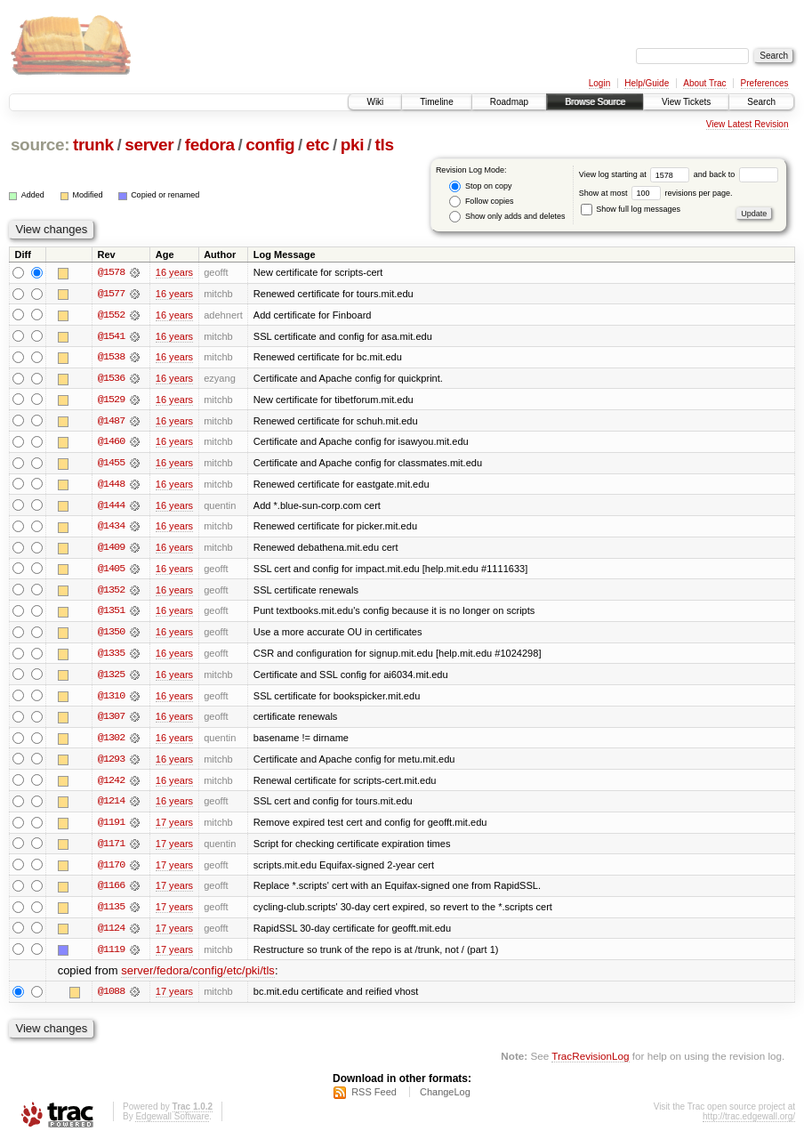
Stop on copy (480, 186)
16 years (174, 272)
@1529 (111, 400)
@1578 (111, 272)
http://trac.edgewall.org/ (749, 1123)
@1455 (111, 464)
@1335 (111, 657)
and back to (736, 174)
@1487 (111, 422)
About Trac (704, 83)
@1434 (111, 528)
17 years (174, 827)
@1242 (111, 785)
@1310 (111, 699)
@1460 (111, 443)
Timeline (436, 102)
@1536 (111, 379)
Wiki (374, 102)
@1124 (111, 934)
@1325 (111, 678)
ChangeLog (445, 1099)
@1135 (111, 913)
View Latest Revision (747, 124)
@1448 (111, 486)
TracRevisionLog (590, 1063)
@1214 (111, 806)
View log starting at (636, 174)
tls (384, 144)
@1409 (111, 550)
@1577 (111, 294)
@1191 (111, 827)
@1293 (111, 763)
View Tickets (686, 102)
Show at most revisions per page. (656, 193)
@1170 (111, 870)
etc (317, 144)
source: (40, 144)
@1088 (111, 998)
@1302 (111, 742)
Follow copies (481, 201)
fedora (210, 144)
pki (352, 144)
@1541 (111, 336)
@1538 (111, 358)
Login (599, 83)
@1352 (111, 593)
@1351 (111, 614)
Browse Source (595, 102)
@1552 (111, 315)
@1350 (111, 635)
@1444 (111, 507)
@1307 (111, 721)
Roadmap (509, 102)
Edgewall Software (172, 1123)
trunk (93, 144)
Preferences (765, 83)
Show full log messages (630, 209)
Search (761, 102)
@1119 (111, 956)
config (269, 144)
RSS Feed (374, 1099)
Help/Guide (646, 83)
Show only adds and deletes (507, 216)
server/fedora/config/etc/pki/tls (198, 977)
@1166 (111, 891)
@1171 (111, 849)
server (149, 144)
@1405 (111, 571)
